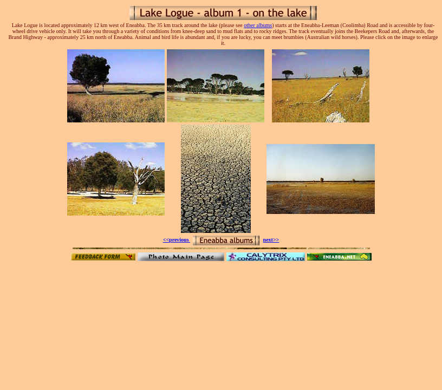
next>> (271, 240)
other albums (258, 25)
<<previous (176, 240)
